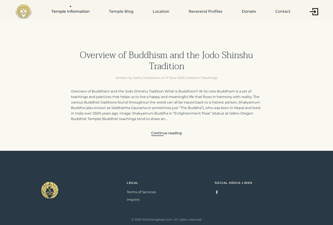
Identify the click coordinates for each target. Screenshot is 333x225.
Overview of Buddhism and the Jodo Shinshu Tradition (166, 61)
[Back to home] (23, 11)
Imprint (133, 200)
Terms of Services (141, 192)
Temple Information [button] (70, 11)
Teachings (209, 78)
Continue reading (166, 133)
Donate (249, 11)
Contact (282, 11)
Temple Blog (121, 11)
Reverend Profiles (205, 11)
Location (161, 11)
